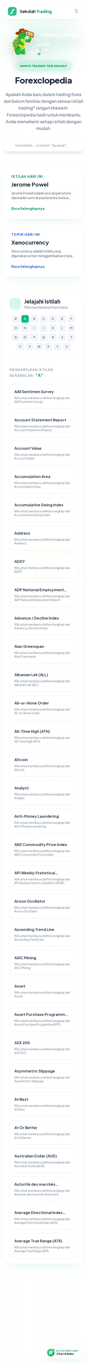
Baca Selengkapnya (30, 208)
